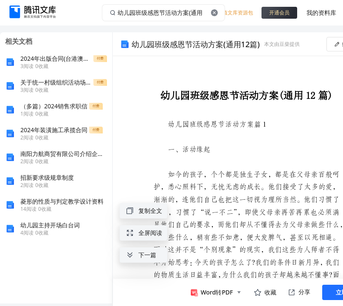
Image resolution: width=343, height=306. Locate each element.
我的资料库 (321, 12)
